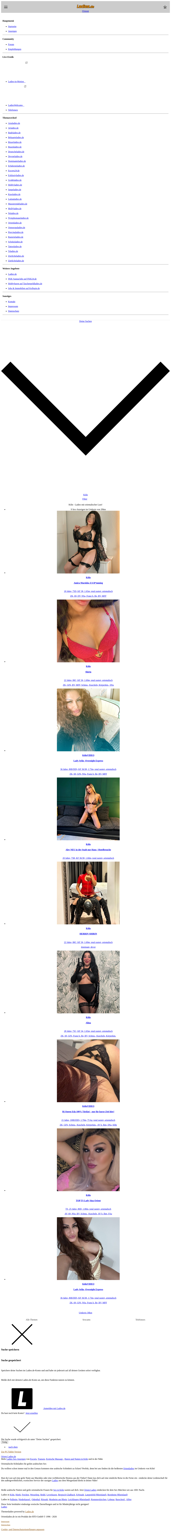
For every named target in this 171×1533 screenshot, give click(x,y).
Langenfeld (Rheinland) (95, 1495)
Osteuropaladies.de (16, 227)
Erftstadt (80, 1495)
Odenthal (36, 1499)
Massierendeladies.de (17, 204)
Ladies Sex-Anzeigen (16, 1459)
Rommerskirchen (98, 1499)
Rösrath (44, 1499)
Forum (11, 44)
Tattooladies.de (15, 246)
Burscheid (120, 1499)
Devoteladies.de (15, 156)
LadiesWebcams (37, 105)
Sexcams (86, 1320)
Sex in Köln (58, 1490)
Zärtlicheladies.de (16, 261)
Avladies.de (13, 128)
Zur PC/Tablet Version (11, 1452)
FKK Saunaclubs (22, 279)
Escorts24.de (14, 170)
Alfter (129, 1499)
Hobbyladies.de (15, 185)
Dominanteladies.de (17, 161)
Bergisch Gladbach (66, 1495)
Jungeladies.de (14, 189)
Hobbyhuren (25, 283)
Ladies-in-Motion (37, 81)
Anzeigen (12, 31)
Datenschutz (13, 311)
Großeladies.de (14, 180)
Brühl (42, 1495)
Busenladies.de (14, 147)
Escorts (33, 1459)
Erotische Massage (54, 1459)
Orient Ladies (90, 1490)
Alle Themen (32, 1320)
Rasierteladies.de (15, 237)
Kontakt (11, 301)
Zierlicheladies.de (16, 256)
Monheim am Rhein (58, 1499)
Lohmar (111, 1499)
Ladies (55, 1480)
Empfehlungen (14, 49)
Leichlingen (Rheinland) (79, 1499)
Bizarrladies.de (14, 142)
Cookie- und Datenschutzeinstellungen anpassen (22, 1529)
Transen (41, 1459)
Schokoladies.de (15, 242)
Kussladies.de (14, 194)
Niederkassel (24, 1499)
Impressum (13, 306)
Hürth (18, 1495)
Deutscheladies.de (16, 151)
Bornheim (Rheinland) (117, 1495)
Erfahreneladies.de (16, 166)
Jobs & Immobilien (24, 288)
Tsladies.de (13, 251)
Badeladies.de (14, 133)
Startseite (12, 26)
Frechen (25, 1495)
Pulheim (13, 1499)
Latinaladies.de (15, 199)
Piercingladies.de (15, 232)
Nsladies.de (13, 213)
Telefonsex (13, 110)
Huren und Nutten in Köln (76, 1459)
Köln (12, 1495)
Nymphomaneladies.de (18, 218)
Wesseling (34, 1495)
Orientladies (128, 1468)
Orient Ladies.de (8, 1456)
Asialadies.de (14, 123)
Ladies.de (12, 274)
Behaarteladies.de (16, 137)
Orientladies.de (15, 223)
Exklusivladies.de (16, 175)
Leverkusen (52, 1495)
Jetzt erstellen (32, 1413)
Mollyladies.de (14, 208)
